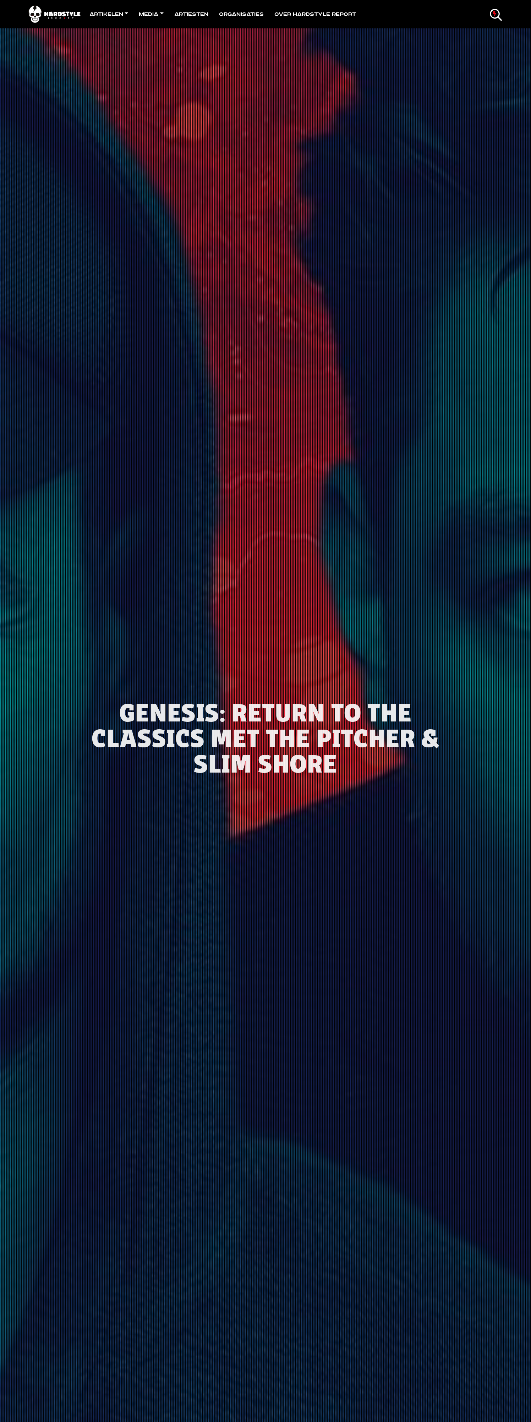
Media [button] (148, 14)
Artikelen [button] (106, 14)
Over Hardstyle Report (315, 14)
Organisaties (241, 14)
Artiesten (191, 14)
